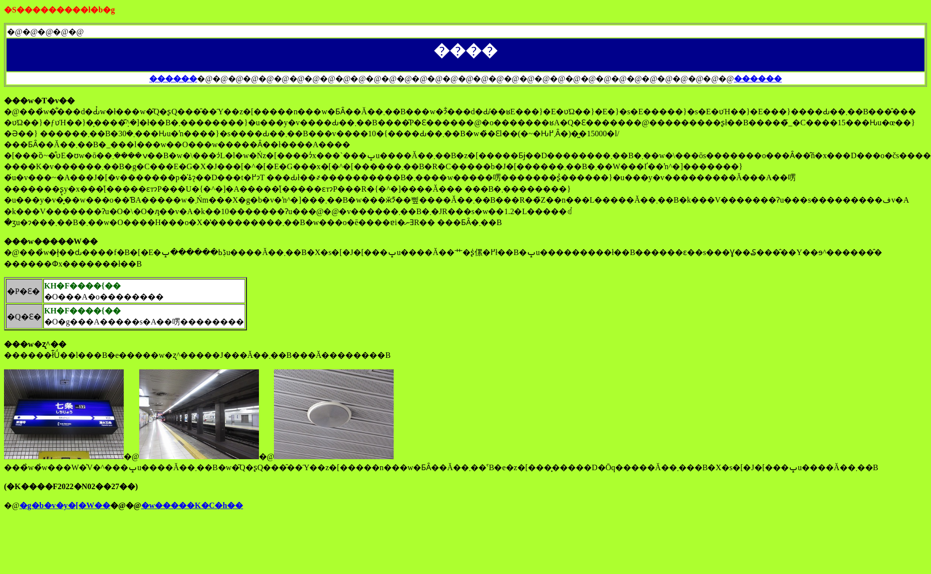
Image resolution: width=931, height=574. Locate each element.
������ (758, 78)
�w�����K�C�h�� (192, 505)
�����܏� (173, 78)
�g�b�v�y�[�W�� (64, 505)
